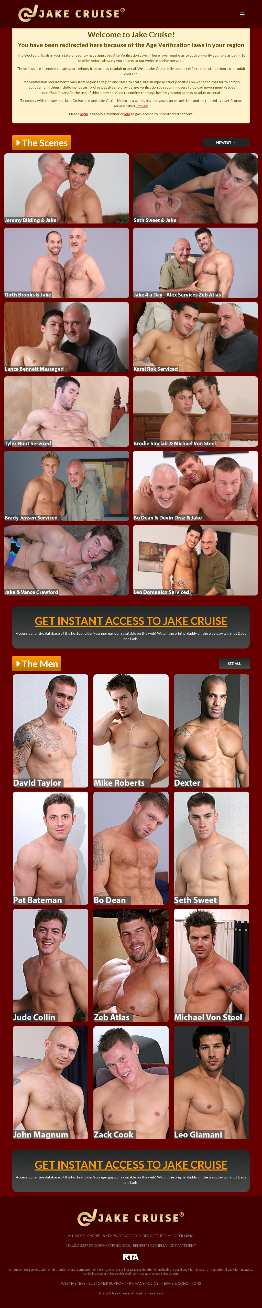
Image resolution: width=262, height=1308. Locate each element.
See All (234, 663)
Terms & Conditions (181, 1283)
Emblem (142, 106)
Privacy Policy (144, 1283)
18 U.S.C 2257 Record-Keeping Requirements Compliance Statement (131, 1245)
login (84, 114)
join (127, 114)
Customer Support (107, 1283)
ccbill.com (131, 1273)
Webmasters (73, 1283)
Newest (224, 142)
